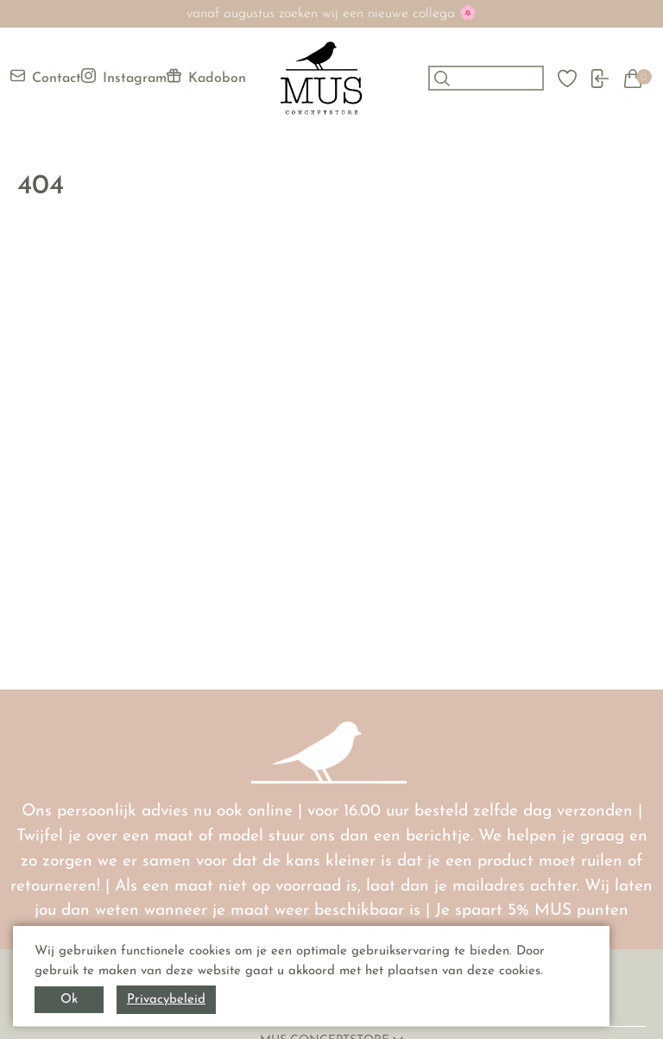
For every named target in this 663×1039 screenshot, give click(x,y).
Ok (69, 999)
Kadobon (206, 76)
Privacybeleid (166, 999)
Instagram (124, 76)
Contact (45, 76)
